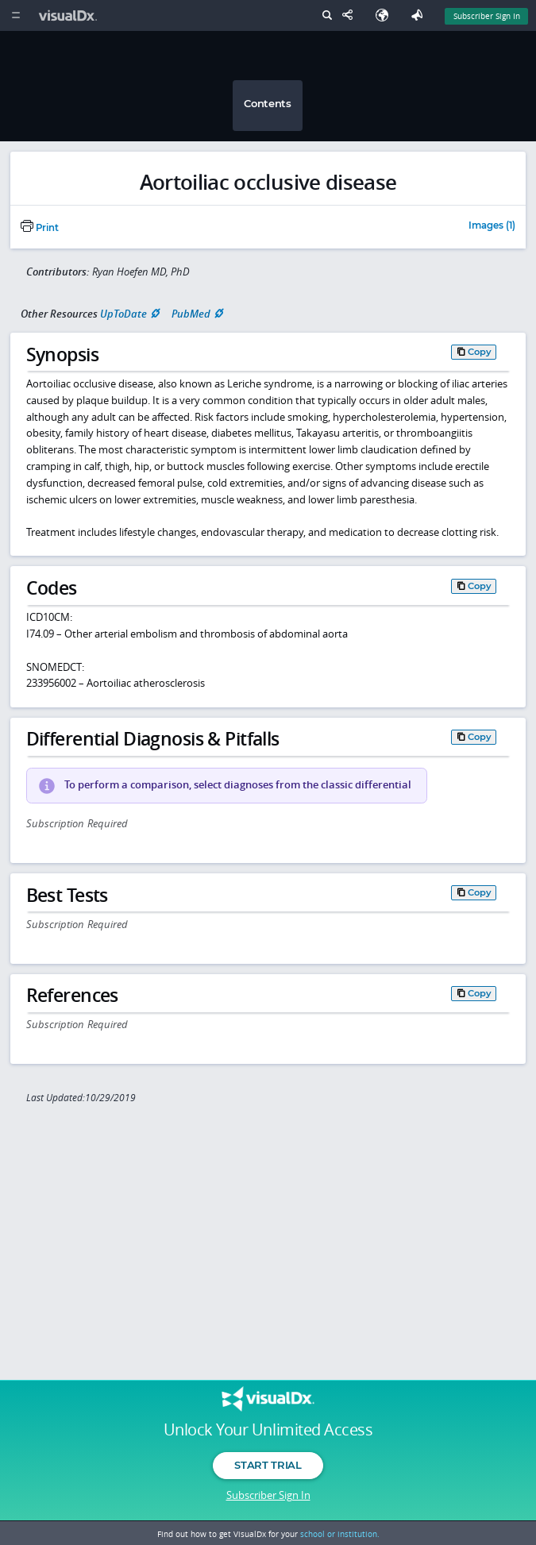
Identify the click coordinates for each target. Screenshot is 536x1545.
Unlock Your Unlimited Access (268, 1430)
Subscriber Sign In (268, 1495)
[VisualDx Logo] (70, 15)
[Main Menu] (15, 15)
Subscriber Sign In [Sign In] (486, 15)
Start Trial (267, 1464)
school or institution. (340, 1533)
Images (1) (492, 226)
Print (40, 227)
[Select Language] (385, 15)
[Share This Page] (351, 15)
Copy (480, 351)
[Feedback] (420, 15)
